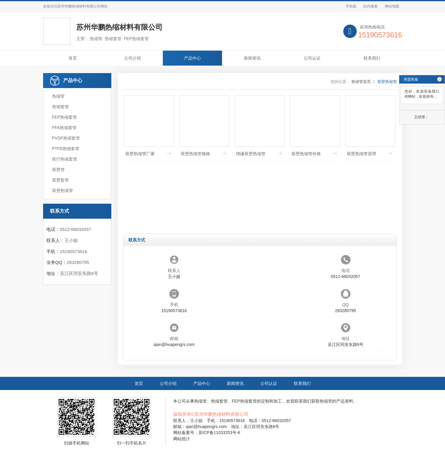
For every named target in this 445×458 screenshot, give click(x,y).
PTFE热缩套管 (66, 148)
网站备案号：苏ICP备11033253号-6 (206, 432)
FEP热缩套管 (64, 117)
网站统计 (181, 438)
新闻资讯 (252, 58)
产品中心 (192, 58)
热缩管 (58, 96)
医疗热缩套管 (64, 159)
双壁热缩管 (62, 190)
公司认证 (312, 58)
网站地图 (392, 6)
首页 (73, 58)
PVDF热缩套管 (66, 138)
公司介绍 (132, 58)
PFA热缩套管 (64, 127)
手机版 (351, 6)
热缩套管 (60, 106)
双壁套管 (60, 180)
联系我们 (372, 58)
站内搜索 (370, 6)
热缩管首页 (361, 81)
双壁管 (58, 169)
